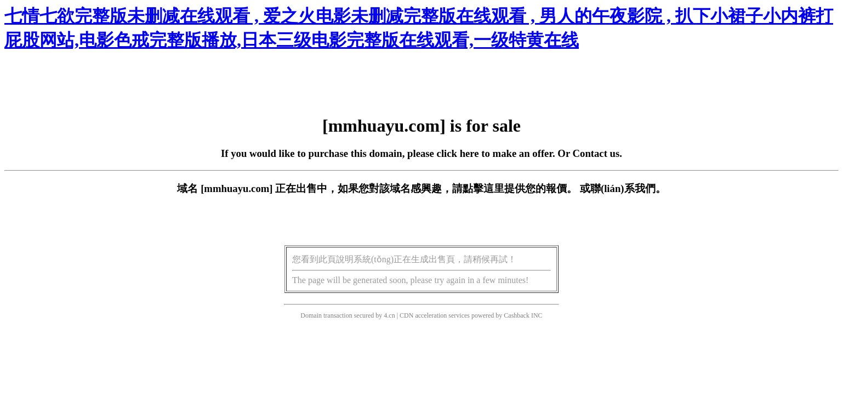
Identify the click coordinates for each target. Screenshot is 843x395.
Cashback (516, 315)
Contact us (596, 153)
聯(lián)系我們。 (628, 188)
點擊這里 (483, 188)
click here (458, 153)
